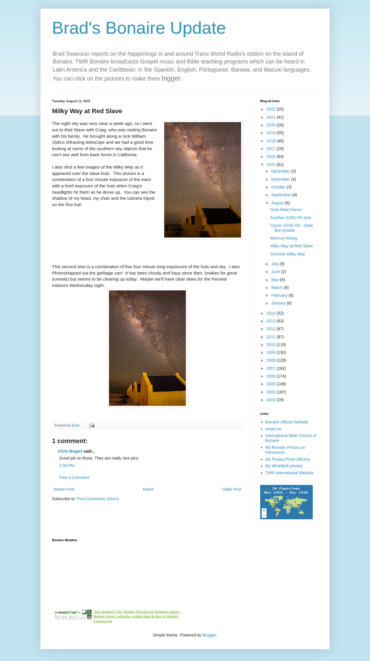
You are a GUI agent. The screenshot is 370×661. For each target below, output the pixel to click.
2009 (272, 352)
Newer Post (63, 489)
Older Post (231, 489)
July (275, 264)
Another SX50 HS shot (290, 217)
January (279, 303)
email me (273, 429)
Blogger (209, 635)
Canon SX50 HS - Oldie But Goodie (291, 228)
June (276, 271)
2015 (272, 164)
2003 (272, 399)
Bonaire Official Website (286, 422)
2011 (272, 337)
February (279, 295)
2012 (272, 328)
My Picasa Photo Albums (287, 459)
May (275, 279)
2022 (272, 109)
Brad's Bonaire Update (139, 28)
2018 (272, 141)
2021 (272, 117)
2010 (272, 344)
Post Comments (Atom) (98, 498)
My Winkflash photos (284, 466)
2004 (272, 392)
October (279, 187)
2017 (272, 148)
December (281, 171)
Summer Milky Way (287, 254)
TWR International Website (289, 472)
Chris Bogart (70, 451)
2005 (272, 384)
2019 (272, 132)
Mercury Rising (283, 238)
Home (148, 489)
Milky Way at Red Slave (291, 246)
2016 (272, 156)
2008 (272, 360)
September (281, 195)
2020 (272, 125)
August (278, 203)
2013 (272, 321)
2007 (272, 368)
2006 (272, 376)
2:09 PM (66, 465)
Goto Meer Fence (286, 209)
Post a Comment (74, 477)
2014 (272, 313)
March (277, 287)
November (281, 179)
